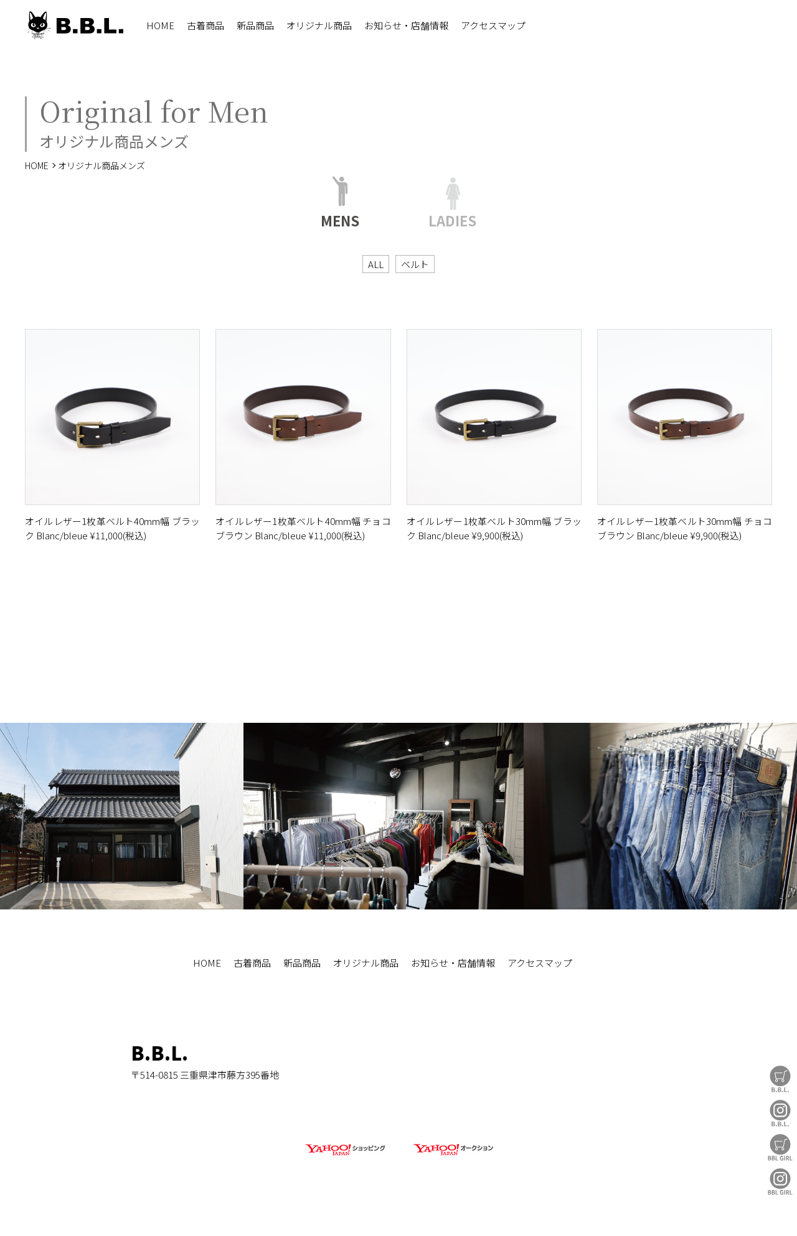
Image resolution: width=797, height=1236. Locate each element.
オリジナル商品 (319, 25)
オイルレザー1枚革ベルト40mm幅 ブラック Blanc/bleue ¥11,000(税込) (112, 528)
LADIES (452, 218)
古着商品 (205, 25)
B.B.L (74, 25)
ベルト (415, 264)
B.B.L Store (780, 1079)
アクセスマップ (493, 25)
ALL (376, 264)
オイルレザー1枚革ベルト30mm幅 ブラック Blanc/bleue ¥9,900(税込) (494, 528)
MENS (340, 218)
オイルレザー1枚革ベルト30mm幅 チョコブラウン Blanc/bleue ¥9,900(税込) (684, 528)
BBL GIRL (780, 1182)
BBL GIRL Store (780, 1147)
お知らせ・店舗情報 (406, 25)
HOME (160, 25)
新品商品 (255, 25)
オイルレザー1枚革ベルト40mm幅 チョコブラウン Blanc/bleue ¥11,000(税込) (302, 528)
